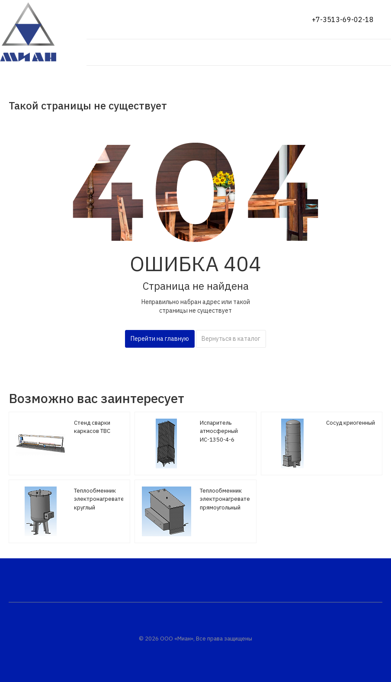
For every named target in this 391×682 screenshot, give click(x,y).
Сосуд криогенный (350, 422)
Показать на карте (117, 19)
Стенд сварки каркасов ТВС (92, 427)
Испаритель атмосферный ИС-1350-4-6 (219, 431)
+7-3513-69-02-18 (343, 19)
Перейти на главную (160, 339)
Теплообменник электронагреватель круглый (102, 499)
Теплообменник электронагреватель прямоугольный (228, 499)
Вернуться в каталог (231, 339)
